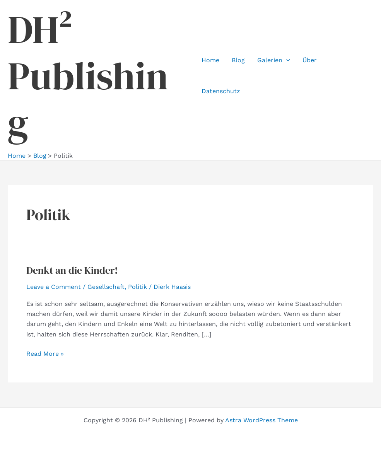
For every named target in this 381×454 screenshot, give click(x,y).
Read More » (45, 354)
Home (210, 60)
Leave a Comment (53, 286)
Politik (137, 286)
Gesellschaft (106, 286)
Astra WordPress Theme (261, 420)
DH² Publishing (88, 76)
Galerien (273, 60)
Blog (238, 60)
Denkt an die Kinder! (72, 270)
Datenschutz (221, 91)
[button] (286, 60)
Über (309, 60)
